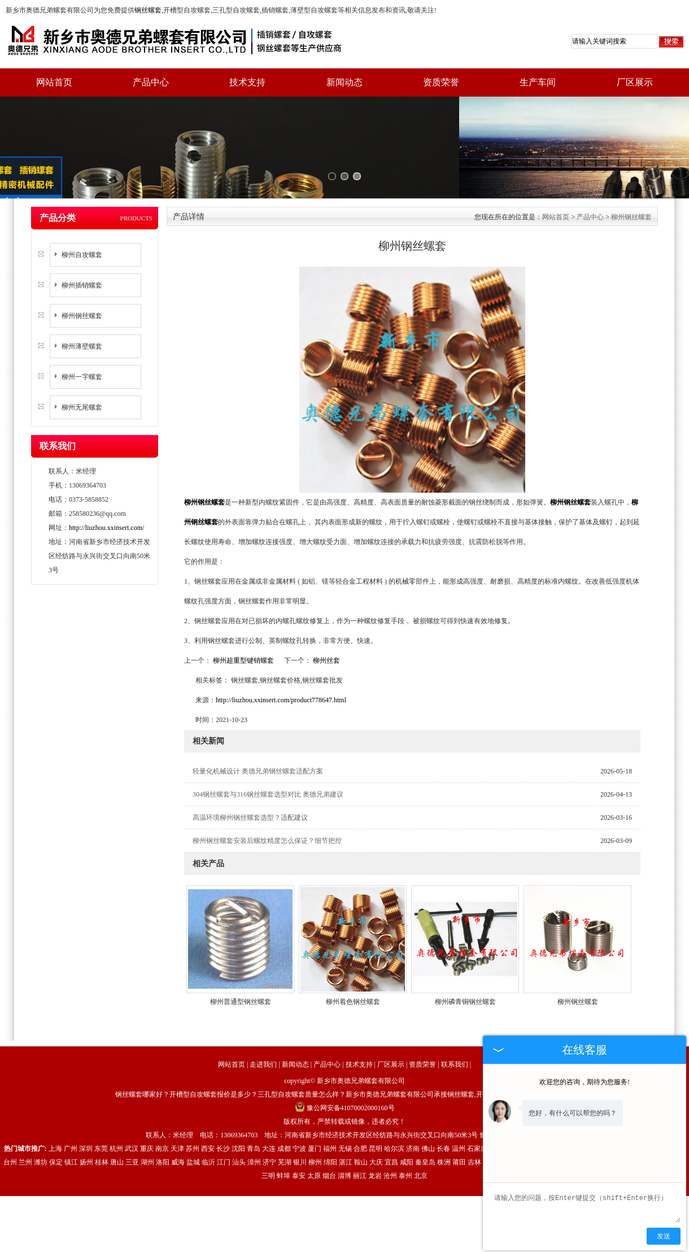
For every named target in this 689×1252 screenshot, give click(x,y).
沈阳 (238, 1110)
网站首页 (54, 82)
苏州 (192, 1110)
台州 (10, 1123)
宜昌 (391, 1123)
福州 (330, 1110)
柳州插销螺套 (82, 246)
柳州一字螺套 (82, 338)
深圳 (86, 1110)
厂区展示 (635, 82)
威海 (178, 1123)
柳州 (315, 1123)
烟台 (329, 1137)
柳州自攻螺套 (82, 216)
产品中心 (151, 82)
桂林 (101, 1123)
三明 (268, 1137)
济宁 (269, 1123)
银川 (300, 1123)
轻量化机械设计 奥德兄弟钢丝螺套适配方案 (258, 732)
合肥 (360, 1110)
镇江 (71, 1123)
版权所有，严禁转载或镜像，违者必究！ (344, 1082)
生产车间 (538, 82)
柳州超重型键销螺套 (243, 621)
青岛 (253, 1110)
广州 (70, 1110)
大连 (269, 1110)
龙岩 (375, 1137)
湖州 (147, 1123)
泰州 (405, 1137)
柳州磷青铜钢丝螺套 (465, 963)
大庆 (376, 1123)
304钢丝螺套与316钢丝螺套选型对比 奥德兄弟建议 (268, 755)
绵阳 (330, 1123)
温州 (458, 1110)
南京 (162, 1110)
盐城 (193, 1123)
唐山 (117, 1123)
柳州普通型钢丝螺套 (240, 963)
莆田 (459, 1123)
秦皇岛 (425, 1123)
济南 (413, 1110)
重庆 (147, 1110)
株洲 (444, 1123)
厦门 (314, 1110)
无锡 (345, 1110)
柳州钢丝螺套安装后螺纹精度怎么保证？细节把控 (267, 802)
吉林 (474, 1123)
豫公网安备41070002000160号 (345, 1069)
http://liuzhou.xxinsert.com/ (106, 489)
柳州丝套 (325, 621)
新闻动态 (344, 82)
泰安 (299, 1137)
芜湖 (284, 1123)
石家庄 (477, 1110)
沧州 (390, 1137)
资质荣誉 (441, 82)
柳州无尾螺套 (82, 368)
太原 (314, 1137)
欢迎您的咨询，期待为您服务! (584, 1082)
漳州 (254, 1123)
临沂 (208, 1123)
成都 (284, 1110)
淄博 (344, 1137)
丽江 (360, 1137)
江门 (223, 1123)
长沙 (223, 1110)
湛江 (345, 1123)
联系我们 (454, 1025)
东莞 (101, 1110)
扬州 (86, 1123)
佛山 (428, 1110)
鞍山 (361, 1123)
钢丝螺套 (148, 10)
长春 (443, 1110)
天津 (177, 1110)
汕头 (239, 1123)
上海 (55, 1110)
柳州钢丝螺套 (82, 277)
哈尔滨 (394, 1110)
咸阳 (406, 1123)
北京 (421, 1137)
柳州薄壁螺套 (82, 307)
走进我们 (263, 1025)
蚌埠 (283, 1137)
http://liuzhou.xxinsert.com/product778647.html (281, 661)
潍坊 (40, 1123)
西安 (208, 1110)
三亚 (132, 1123)
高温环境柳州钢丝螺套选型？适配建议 (250, 778)
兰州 (25, 1123)
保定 (56, 1123)
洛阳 (162, 1123)
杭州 (116, 1110)
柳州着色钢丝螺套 (353, 963)
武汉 (131, 1110)
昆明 (375, 1110)
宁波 (299, 1110)
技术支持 (247, 82)
